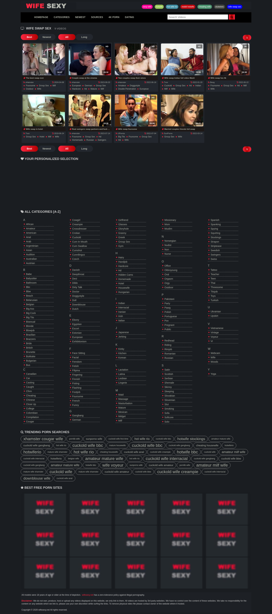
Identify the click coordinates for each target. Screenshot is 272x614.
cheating (31, 395)
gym (121, 246)
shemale (169, 382)
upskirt (214, 315)
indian (198, 85)
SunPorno (167, 133)
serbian (168, 378)
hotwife (159, 7)
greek (121, 237)
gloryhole (123, 228)
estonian (77, 332)
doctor (75, 291)
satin (167, 369)
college (30, 408)
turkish (214, 300)
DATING (129, 17)
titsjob (214, 291)
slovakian (169, 395)
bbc (28, 287)
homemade (77, 140)
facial (75, 357)
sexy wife (147, 7)
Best (29, 37)
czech (75, 259)
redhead (169, 340)
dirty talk (77, 287)
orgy (167, 283)
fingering (77, 374)
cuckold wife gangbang (36, 445)
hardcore (76, 89)
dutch (75, 309)
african (30, 224)
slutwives (219, 7)
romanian (170, 353)
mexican (122, 412)
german (88, 85)
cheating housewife (207, 445)
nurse (167, 253)
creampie (77, 224)
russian (90, 140)
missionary (170, 220)
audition (30, 254)
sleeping (169, 391)
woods (214, 361)
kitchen (122, 353)
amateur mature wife (220, 439)
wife (39, 89)
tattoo (214, 270)
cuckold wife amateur (161, 465)
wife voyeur (112, 465)
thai (213, 283)
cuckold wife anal (134, 451)
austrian (30, 263)
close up (31, 404)
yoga (213, 373)
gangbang (77, 415)
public (167, 329)
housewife (124, 287)
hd (85, 89)
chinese (30, 399)
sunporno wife (94, 438)
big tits (121, 136)
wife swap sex (234, 7)
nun (166, 249)
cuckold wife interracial (33, 458)
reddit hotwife (188, 7)
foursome (30, 85)
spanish (215, 220)
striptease (216, 246)
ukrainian (216, 311)
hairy (121, 257)
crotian (76, 233)
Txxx (165, 82)
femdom (77, 361)
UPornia (120, 133)
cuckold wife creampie (160, 452)
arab (28, 241)
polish (167, 312)
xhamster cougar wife (43, 438)
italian (121, 320)
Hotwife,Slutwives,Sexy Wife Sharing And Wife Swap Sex (48, 5)
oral (166, 274)
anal (28, 237)
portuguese (170, 316)
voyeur (214, 336)
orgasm (168, 278)
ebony (75, 319)
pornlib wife (74, 439)
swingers (102, 140)
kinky (121, 349)
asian (29, 250)
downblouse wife (36, 478)
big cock (31, 313)
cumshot (77, 250)
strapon (215, 241)
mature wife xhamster (57, 452)
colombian (32, 412)
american (31, 232)
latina (121, 374)
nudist (167, 245)
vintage (215, 332)
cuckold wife (209, 452)
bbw (28, 291)
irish (120, 316)
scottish (168, 374)
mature (94, 89)
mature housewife (117, 445)
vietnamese (217, 328)
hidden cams (125, 274)
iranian (122, 311)
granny (122, 233)
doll (74, 300)
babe (29, 274)
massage (123, 399)
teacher (215, 274)
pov (166, 320)
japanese (123, 332)
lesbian (122, 378)
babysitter (31, 278)
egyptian (77, 324)
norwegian (170, 240)
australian (31, 258)
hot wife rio (172, 7)
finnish (76, 379)
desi (74, 278)
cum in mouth (79, 241)
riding (167, 345)
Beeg (211, 82)
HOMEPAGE (41, 17)
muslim (168, 228)
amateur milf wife (233, 452)
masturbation (125, 403)
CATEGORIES (62, 17)
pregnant (169, 325)
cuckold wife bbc (163, 439)
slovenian (169, 400)
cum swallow (79, 246)
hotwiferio (229, 445)
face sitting (78, 353)
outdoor (29, 89)
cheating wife (205, 7)
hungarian (124, 292)
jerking (122, 336)
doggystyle (135, 85)
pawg (167, 307)
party (167, 303)
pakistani (169, 299)
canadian (31, 373)
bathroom (31, 282)
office (167, 265)
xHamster (28, 82)
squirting (215, 233)
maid (121, 394)
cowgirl (76, 220)
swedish (215, 250)
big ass (30, 308)
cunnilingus (78, 254)
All (66, 37)
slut (166, 404)
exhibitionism (79, 341)
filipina (76, 370)
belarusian (31, 300)
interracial (123, 307)
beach (29, 295)
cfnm (29, 391)
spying (214, 228)
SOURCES (97, 17)
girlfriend (123, 220)
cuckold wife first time (118, 439)
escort (75, 328)
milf (54, 85)
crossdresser (79, 228)
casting (30, 382)
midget (122, 416)
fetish (75, 366)
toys (213, 296)
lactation (123, 369)
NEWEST (80, 17)
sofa (166, 413)
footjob (76, 392)
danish (76, 270)
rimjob (168, 349)
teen (213, 278)
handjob (122, 261)
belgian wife (73, 458)
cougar (30, 421)
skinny (168, 387)
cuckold (168, 85)
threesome (217, 287)
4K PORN (114, 17)
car (28, 378)
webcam (215, 353)
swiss (214, 259)
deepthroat (78, 274)
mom (167, 224)
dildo (75, 283)
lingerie (122, 382)
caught (30, 386)
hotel (42, 136)
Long (84, 37)
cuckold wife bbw (231, 458)
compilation (32, 417)
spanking (216, 224)
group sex (44, 85)
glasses (122, 224)
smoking (169, 408)
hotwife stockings (191, 439)
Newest (46, 37)
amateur (122, 85)
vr (212, 341)
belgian (30, 304)
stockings (216, 237)
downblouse (79, 304)
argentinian (32, 245)
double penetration (127, 89)
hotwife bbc (187, 452)
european (76, 85)
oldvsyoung (170, 270)
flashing (76, 387)
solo (166, 421)
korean (122, 357)
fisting (75, 383)
